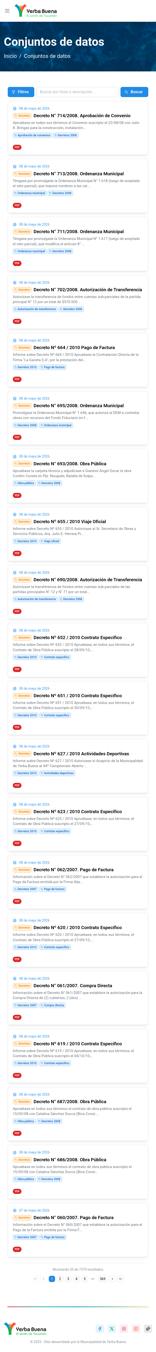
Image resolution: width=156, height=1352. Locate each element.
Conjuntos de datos (47, 56)
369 (103, 1279)
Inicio (10, 56)
